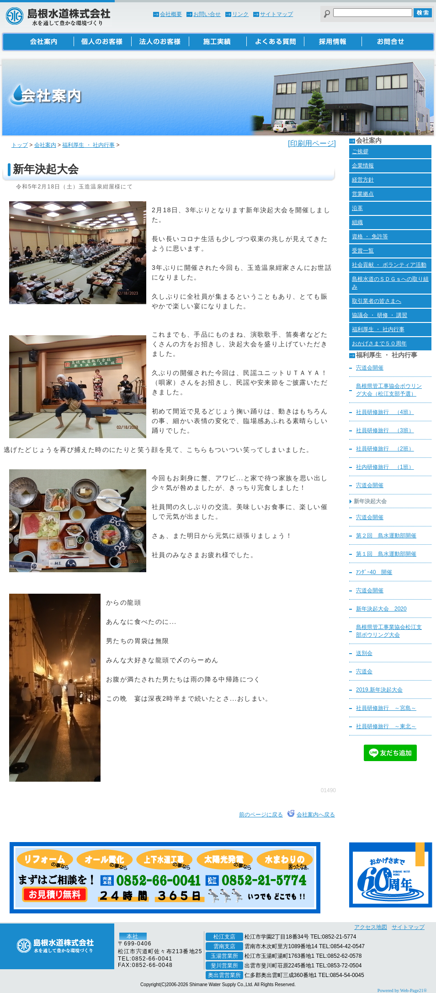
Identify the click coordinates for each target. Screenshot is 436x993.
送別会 (364, 653)
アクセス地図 (370, 927)
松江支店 (224, 937)
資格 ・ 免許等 (370, 236)
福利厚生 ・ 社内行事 (88, 145)
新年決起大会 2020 (381, 609)
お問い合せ (207, 14)
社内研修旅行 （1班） (385, 467)
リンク (240, 14)
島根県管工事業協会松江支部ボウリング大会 (389, 631)
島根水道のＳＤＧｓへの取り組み (390, 283)
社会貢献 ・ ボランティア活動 (389, 265)
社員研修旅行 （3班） (385, 430)
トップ (19, 145)
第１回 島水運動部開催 (386, 554)
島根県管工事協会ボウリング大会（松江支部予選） (389, 390)
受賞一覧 (363, 250)
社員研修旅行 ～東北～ (386, 726)
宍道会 (364, 671)
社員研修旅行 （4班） (385, 412)
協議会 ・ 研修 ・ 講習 (379, 315)
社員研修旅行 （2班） (385, 449)
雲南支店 (224, 946)
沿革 (357, 208)
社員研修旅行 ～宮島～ (386, 708)
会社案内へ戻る (316, 814)
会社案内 (45, 145)
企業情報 (363, 165)
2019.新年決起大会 (379, 690)
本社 (132, 936)
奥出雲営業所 (224, 975)
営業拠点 (363, 194)
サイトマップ (276, 14)
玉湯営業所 (224, 956)
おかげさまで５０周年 (379, 343)
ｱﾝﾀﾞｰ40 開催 (374, 572)
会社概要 (171, 14)
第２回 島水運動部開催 (386, 535)
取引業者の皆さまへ (376, 301)
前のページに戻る (261, 814)
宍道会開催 (369, 368)
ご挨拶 (360, 151)
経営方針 (363, 180)
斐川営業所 (224, 965)
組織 (357, 222)
